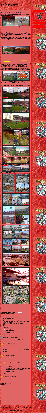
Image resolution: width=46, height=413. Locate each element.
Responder (5, 325)
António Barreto (5, 337)
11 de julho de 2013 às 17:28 (10, 318)
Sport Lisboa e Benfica (9, 313)
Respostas (6, 327)
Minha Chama (8, 329)
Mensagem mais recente (6, 407)
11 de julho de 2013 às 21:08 (10, 355)
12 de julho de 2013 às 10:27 (15, 329)
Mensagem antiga (27, 407)
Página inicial (17, 407)
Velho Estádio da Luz (16, 313)
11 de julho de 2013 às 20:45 (13, 343)
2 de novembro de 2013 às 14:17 (14, 376)
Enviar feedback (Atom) (18, 410)
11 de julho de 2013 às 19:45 (13, 337)
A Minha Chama (10, 4)
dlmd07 (4, 355)
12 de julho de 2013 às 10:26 (15, 362)
